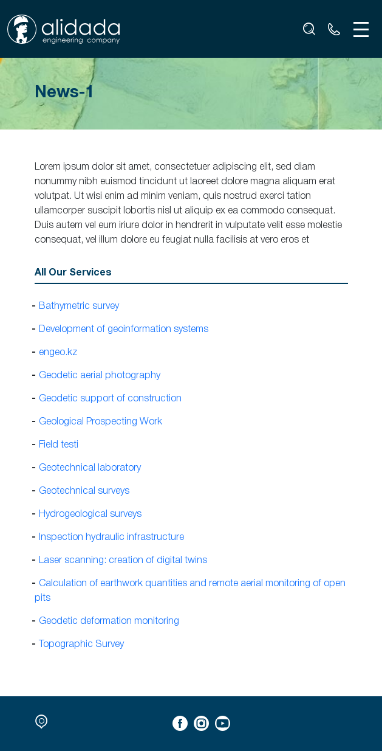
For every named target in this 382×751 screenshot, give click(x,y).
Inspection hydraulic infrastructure (111, 537)
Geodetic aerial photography (99, 376)
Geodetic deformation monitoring (109, 621)
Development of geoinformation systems (123, 329)
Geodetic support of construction (110, 399)
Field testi (58, 445)
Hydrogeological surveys (90, 514)
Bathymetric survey (79, 306)
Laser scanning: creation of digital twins (123, 560)
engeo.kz (58, 352)
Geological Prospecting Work (100, 422)
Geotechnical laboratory (90, 468)
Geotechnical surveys (84, 491)
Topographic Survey (81, 644)
